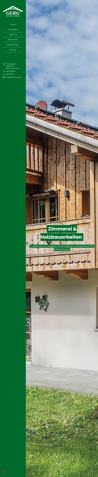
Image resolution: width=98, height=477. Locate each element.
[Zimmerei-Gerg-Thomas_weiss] (13, 6)
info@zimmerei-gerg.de (14, 77)
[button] (4, 473)
